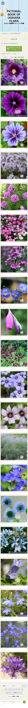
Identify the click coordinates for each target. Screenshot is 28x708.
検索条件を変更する (14, 48)
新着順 (11, 57)
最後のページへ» (18, 692)
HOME (2, 33)
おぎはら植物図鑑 (10, 33)
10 (22, 689)
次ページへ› (9, 692)
